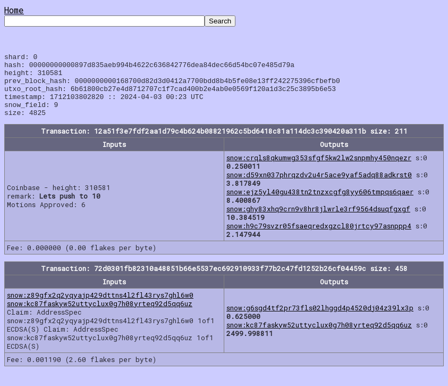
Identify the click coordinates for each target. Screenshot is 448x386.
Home (14, 9)
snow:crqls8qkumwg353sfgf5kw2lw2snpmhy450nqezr (318, 170)
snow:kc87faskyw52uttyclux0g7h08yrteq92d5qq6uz (99, 316)
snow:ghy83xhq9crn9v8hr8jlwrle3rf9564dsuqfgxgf (318, 221)
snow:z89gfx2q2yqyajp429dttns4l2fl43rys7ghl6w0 (100, 307)
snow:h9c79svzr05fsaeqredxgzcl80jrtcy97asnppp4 (318, 238)
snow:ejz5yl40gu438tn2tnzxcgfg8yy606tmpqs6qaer (319, 204)
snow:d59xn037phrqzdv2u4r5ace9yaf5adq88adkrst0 (319, 187)
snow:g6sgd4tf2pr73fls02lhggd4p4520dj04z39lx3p (319, 320)
